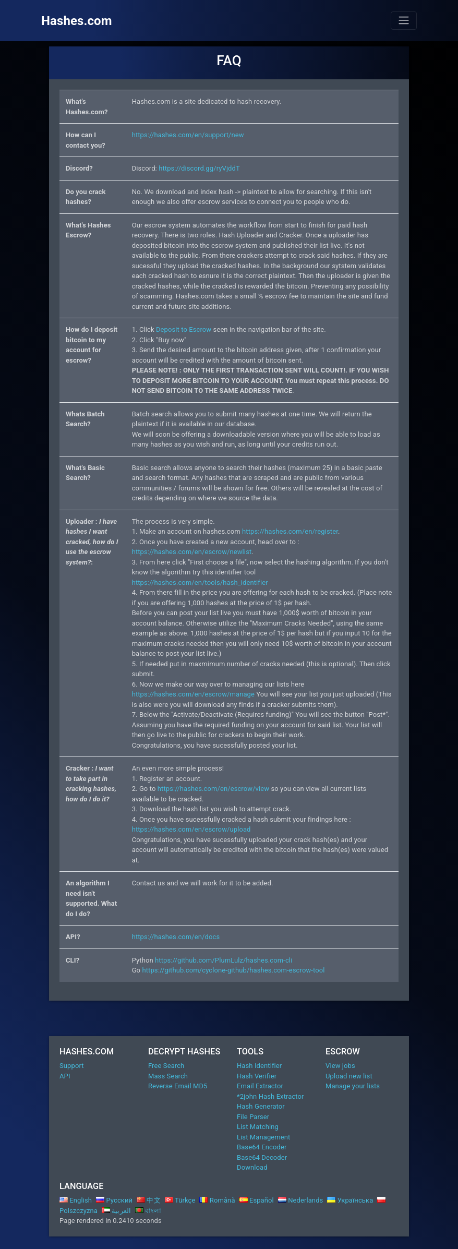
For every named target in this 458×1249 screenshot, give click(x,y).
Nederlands (300, 1200)
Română (217, 1200)
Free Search (166, 1066)
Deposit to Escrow (183, 329)
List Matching (258, 1127)
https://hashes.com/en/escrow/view (213, 788)
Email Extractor (260, 1086)
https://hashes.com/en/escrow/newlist (192, 552)
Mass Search (168, 1076)
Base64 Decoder (262, 1157)
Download (252, 1167)
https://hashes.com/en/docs (176, 937)
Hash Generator (261, 1106)
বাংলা (148, 1211)
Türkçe (180, 1200)
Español (256, 1200)
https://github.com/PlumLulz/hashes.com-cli (223, 960)
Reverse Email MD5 (177, 1086)
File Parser (253, 1117)
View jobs (340, 1066)
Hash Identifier (259, 1066)
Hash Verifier (256, 1076)
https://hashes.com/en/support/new (188, 135)
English (75, 1200)
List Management (263, 1137)
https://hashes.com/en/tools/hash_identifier (200, 582)
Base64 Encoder (261, 1147)
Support (71, 1066)
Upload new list (349, 1076)
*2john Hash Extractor (270, 1096)
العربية (116, 1211)
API (64, 1076)
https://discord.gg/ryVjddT (199, 168)
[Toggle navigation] (404, 20)
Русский (114, 1200)
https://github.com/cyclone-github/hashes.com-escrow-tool (233, 970)
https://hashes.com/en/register (290, 531)
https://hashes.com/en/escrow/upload (191, 829)
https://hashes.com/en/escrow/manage (193, 694)
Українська (350, 1200)
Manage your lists (353, 1086)
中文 (149, 1200)
